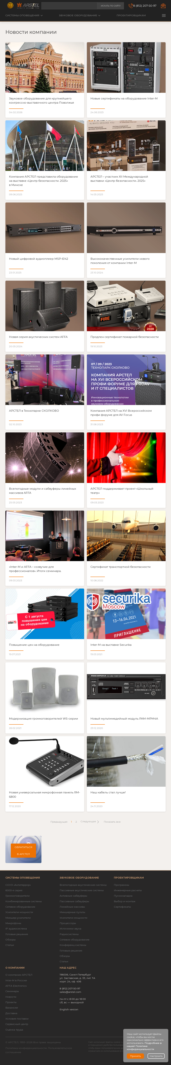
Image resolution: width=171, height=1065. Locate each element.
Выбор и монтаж (124, 901)
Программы (121, 884)
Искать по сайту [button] (111, 6)
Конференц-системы (73, 945)
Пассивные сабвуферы (74, 901)
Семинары (12, 991)
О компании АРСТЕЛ (18, 974)
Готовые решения (16, 934)
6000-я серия (13, 890)
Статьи (9, 945)
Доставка (11, 1013)
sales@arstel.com (70, 991)
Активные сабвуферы (73, 895)
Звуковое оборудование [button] (80, 15)
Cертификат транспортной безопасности (120, 567)
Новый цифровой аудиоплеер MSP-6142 (38, 258)
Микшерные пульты (72, 912)
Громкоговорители (17, 895)
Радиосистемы (69, 934)
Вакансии (11, 1007)
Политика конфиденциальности (26, 1048)
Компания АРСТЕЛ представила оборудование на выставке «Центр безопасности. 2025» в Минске (43, 181)
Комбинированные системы (23, 901)
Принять (135, 1056)
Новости (10, 996)
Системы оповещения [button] (24, 15)
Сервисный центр (16, 1024)
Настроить (156, 1056)
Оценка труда (14, 1029)
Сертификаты (122, 906)
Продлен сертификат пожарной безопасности (124, 337)
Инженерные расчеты (128, 890)
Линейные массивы (72, 906)
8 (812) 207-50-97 (144, 5)
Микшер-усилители (18, 917)
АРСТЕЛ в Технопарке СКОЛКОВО (34, 410)
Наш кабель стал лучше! (108, 792)
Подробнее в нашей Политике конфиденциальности (144, 1046)
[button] (164, 15)
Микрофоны (13, 923)
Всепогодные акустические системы (83, 884)
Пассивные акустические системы (82, 890)
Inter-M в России (16, 980)
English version (69, 1009)
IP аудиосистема (16, 928)
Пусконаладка (123, 895)
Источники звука (70, 928)
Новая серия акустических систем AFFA (38, 337)
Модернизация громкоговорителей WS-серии (43, 718)
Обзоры (10, 939)
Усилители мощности (19, 912)
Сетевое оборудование (20, 906)
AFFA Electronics (16, 985)
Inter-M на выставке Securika (111, 644)
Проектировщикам (131, 15)
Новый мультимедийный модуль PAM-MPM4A (124, 718)
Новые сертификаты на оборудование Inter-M (124, 98)
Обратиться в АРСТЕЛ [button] (23, 850)
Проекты (11, 1002)
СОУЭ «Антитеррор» (18, 884)
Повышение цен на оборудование (34, 644)
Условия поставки (16, 1018)
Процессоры (68, 923)
